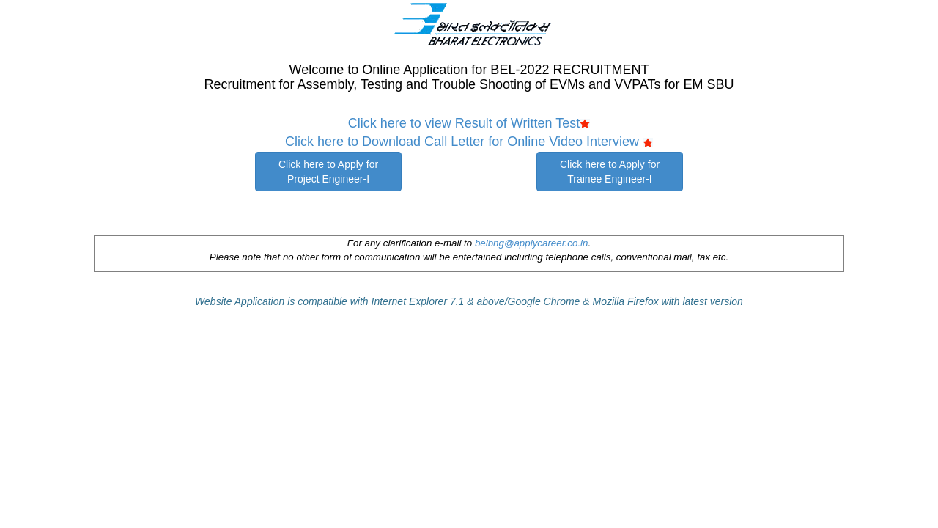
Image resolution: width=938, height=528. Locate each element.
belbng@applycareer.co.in (531, 243)
